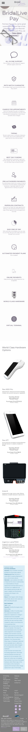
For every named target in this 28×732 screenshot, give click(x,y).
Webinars (16, 676)
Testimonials (6, 701)
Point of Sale (6, 686)
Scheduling (6, 676)
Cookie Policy (18, 703)
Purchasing (6, 688)
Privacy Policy (18, 701)
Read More (4, 727)
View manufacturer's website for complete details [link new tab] (14, 557)
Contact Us (17, 682)
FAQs (4, 692)
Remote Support (18, 695)
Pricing (5, 690)
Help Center (17, 680)
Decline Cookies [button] (23, 729)
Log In (16, 690)
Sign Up (16, 692)
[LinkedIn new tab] (20, 709)
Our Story (5, 695)
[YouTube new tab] (16, 709)
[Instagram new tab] (20, 706)
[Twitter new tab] (16, 712)
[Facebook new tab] (16, 706)
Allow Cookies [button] (16, 729)
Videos (16, 678)
